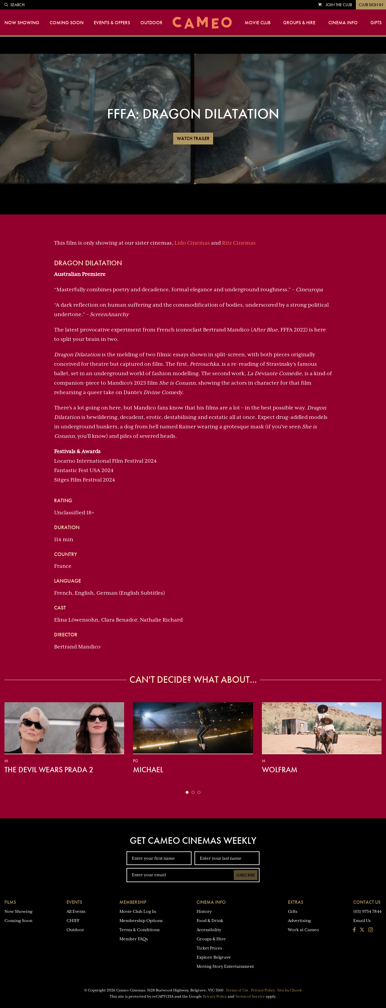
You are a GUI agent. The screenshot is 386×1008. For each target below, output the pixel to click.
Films (10, 902)
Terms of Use (237, 990)
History (204, 911)
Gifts (376, 22)
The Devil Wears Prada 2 (48, 770)
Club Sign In (371, 4)
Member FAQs (133, 939)
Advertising (299, 920)
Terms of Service (250, 996)
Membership (132, 902)
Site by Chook (289, 990)
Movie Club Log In (137, 911)
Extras (295, 902)
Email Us (362, 920)
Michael (148, 770)
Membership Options (141, 920)
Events (74, 902)
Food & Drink (210, 920)
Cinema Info (343, 22)
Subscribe (245, 875)
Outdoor (151, 22)
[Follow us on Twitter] (362, 930)
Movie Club (257, 22)
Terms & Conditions (139, 929)
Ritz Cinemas (239, 243)
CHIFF (73, 920)
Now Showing (21, 22)
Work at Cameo (303, 929)
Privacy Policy (263, 990)
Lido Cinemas (192, 243)
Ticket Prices (209, 948)
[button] (187, 792)
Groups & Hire (299, 22)
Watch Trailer (193, 138)
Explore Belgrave (214, 957)
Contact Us (366, 902)
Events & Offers (112, 22)
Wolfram (279, 770)
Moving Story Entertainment (225, 966)
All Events (76, 911)
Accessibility (209, 929)
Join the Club (339, 4)
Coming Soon (67, 22)
